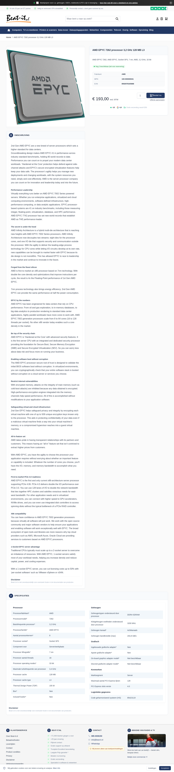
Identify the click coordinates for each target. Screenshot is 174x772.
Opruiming (143, 30)
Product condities (13, 752)
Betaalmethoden (13, 740)
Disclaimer (10, 760)
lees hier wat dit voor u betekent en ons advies (119, 3)
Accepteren (165, 768)
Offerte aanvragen (157, 100)
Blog (151, 30)
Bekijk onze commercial (138, 757)
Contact (9, 748)
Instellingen (152, 768)
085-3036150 (96, 736)
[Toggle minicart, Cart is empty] (166, 19)
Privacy (9, 756)
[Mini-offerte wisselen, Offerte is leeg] (162, 19)
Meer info (56, 768)
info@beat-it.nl (97, 740)
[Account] (157, 18)
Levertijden (10, 744)
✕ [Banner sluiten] (171, 3)
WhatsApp (95, 744)
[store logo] (18, 19)
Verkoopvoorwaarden (15, 764)
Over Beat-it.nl (12, 736)
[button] (45, 87)
